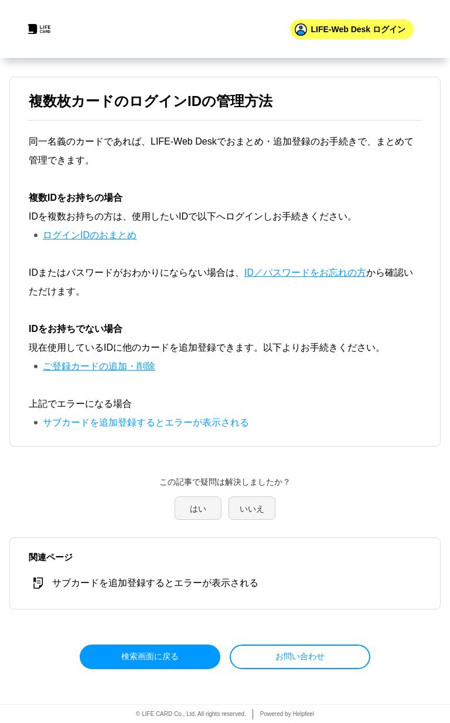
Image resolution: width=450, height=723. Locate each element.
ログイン (358, 29)
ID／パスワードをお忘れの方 (305, 272)
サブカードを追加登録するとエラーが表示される (146, 422)
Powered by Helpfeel (287, 714)
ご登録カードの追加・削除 (99, 366)
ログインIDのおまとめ (90, 235)
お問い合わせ (300, 656)
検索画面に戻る (150, 656)
